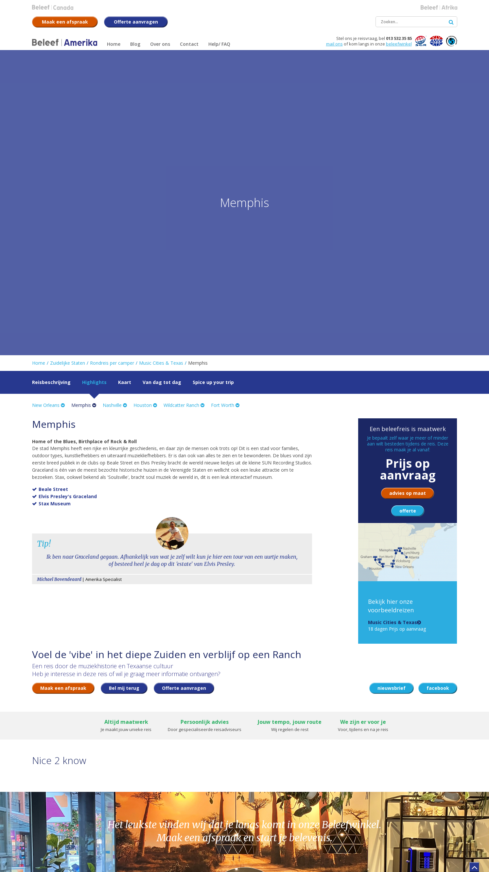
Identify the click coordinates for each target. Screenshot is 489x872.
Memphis (83, 405)
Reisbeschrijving (51, 382)
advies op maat (407, 493)
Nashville (115, 405)
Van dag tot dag (162, 382)
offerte (407, 511)
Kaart (124, 382)
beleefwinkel (399, 44)
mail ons (334, 44)
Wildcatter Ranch (184, 405)
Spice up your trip (213, 382)
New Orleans (48, 405)
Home (38, 363)
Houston (145, 405)
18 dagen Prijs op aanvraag (397, 625)
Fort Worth (225, 405)
